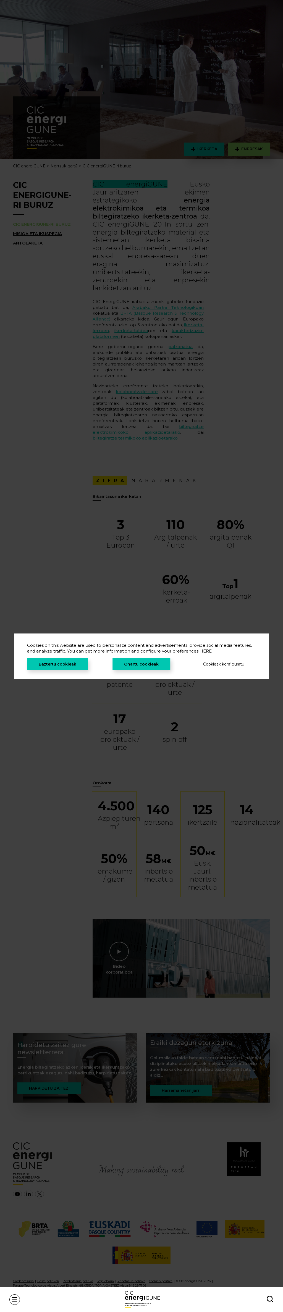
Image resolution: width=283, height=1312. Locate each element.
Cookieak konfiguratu (223, 664)
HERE (206, 651)
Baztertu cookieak (57, 664)
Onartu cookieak (141, 664)
